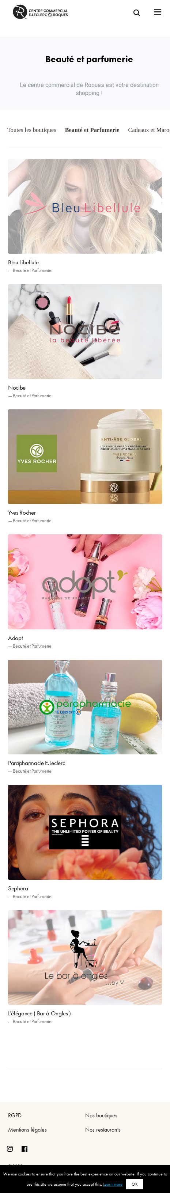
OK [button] (135, 1184)
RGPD (15, 1115)
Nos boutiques (101, 1115)
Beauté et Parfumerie (92, 130)
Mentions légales (27, 1129)
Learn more (112, 1184)
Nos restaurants (103, 1129)
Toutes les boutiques (31, 130)
